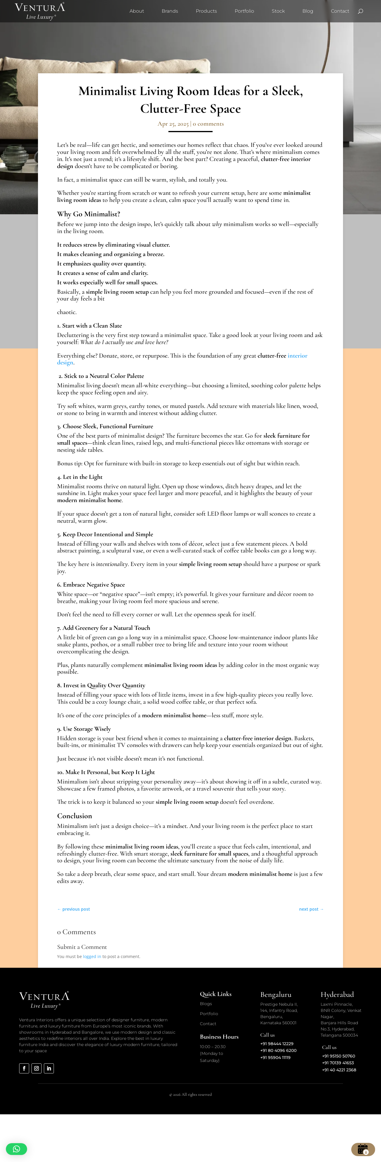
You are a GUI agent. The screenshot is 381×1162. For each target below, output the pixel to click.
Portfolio (244, 11)
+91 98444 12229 (277, 1043)
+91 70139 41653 (338, 1062)
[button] (16, 1149)
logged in (92, 956)
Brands (170, 11)
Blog (307, 11)
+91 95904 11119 (275, 1057)
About (137, 11)
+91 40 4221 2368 (339, 1070)
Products (206, 11)
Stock (278, 11)
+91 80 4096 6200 (278, 1050)
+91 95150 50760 (338, 1056)
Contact (340, 11)
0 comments (208, 123)
